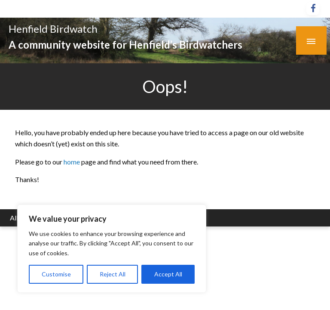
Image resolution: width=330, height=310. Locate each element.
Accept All (168, 274)
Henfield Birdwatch (53, 28)
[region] (111, 249)
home (72, 162)
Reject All (112, 274)
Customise (56, 274)
